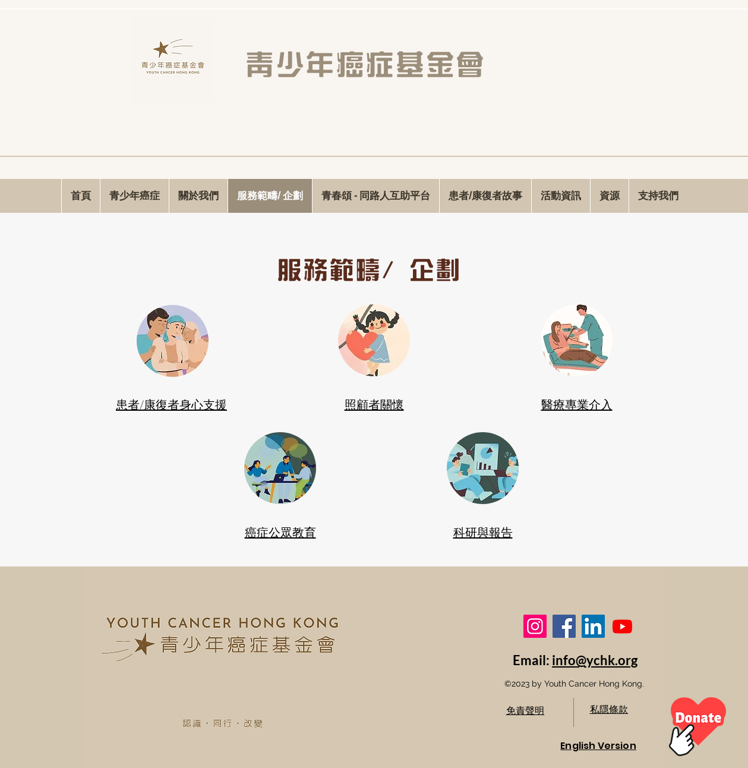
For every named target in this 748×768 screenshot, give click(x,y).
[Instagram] (535, 626)
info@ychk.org (594, 660)
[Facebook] (564, 626)
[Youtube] (622, 626)
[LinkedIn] (593, 626)
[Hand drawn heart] (697, 726)
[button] (560, 196)
